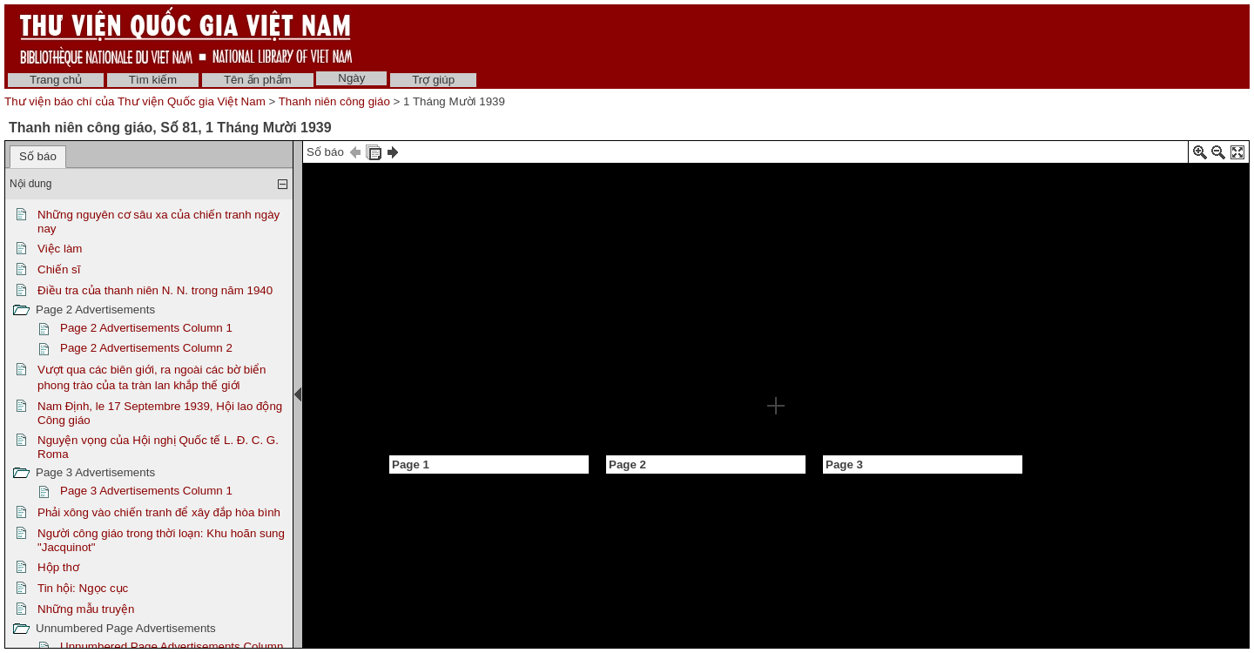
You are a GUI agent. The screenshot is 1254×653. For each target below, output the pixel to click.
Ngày (351, 77)
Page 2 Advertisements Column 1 (146, 327)
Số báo (38, 156)
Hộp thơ (58, 567)
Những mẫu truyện (85, 609)
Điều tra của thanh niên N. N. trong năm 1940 (155, 290)
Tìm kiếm (153, 79)
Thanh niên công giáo (334, 101)
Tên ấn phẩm (258, 79)
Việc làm (59, 248)
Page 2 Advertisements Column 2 (146, 347)
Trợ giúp (433, 79)
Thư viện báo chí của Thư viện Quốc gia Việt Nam (135, 101)
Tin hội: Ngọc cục (82, 588)
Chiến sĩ (58, 269)
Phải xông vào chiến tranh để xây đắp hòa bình (158, 512)
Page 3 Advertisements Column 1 (146, 490)
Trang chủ (56, 79)
